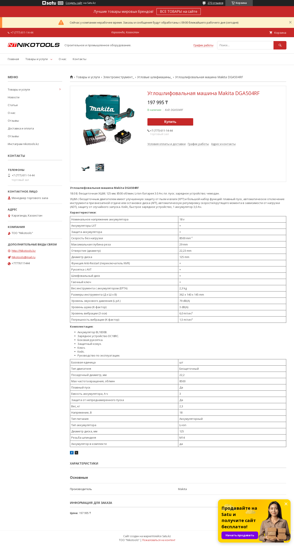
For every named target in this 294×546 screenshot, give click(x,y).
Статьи (13, 105)
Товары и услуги (36, 59)
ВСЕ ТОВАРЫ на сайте (178, 11)
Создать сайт (74, 3)
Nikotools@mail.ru (23, 257)
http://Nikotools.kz (24, 250)
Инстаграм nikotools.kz (23, 144)
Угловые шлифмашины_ (154, 77)
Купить (170, 122)
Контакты (79, 59)
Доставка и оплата (21, 128)
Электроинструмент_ (118, 77)
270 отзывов (215, 3)
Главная (13, 59)
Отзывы (13, 121)
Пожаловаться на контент (158, 540)
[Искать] (279, 45)
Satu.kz (166, 536)
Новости (13, 97)
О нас (62, 59)
